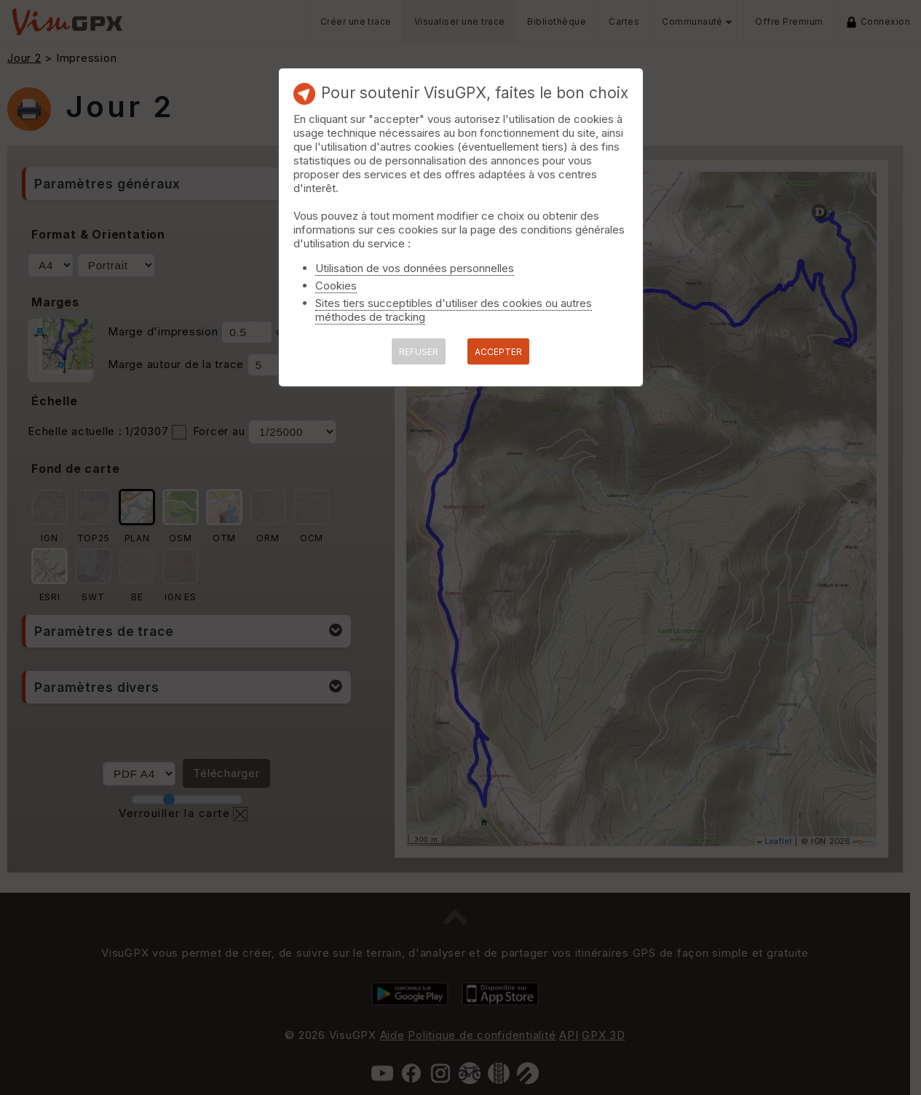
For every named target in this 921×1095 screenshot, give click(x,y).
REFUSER (418, 351)
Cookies (336, 285)
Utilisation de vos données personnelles (414, 268)
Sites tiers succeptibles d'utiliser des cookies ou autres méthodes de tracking (453, 310)
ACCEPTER (498, 351)
